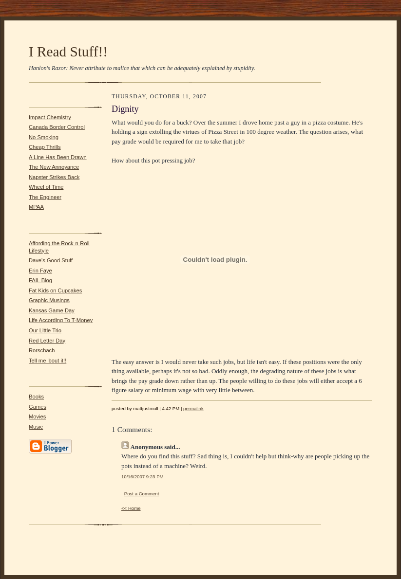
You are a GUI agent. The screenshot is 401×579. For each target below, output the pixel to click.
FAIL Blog (40, 280)
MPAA (36, 207)
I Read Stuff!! (68, 51)
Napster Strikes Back (54, 177)
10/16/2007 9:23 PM (142, 476)
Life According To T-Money (61, 320)
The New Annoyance (54, 167)
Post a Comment (141, 493)
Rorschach (42, 350)
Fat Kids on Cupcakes (55, 290)
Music (36, 427)
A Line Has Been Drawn (58, 157)
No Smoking (43, 137)
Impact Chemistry (50, 117)
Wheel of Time (46, 187)
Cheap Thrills (45, 147)
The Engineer (45, 197)
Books (36, 396)
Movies (37, 416)
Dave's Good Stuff (51, 260)
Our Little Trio (45, 330)
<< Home (131, 508)
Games (37, 407)
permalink (193, 408)
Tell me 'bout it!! (47, 360)
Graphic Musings (49, 300)
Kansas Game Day (52, 310)
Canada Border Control (57, 127)
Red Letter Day (47, 341)
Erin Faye (40, 270)
